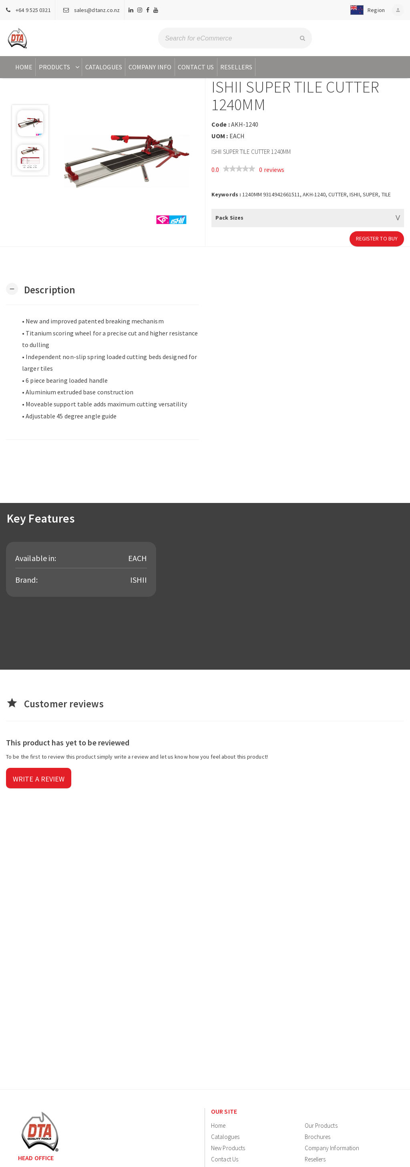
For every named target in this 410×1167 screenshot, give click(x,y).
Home (23, 67)
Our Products (321, 1125)
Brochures (318, 1137)
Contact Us (196, 67)
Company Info (150, 67)
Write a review (38, 778)
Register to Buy (377, 238)
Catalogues (103, 67)
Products (60, 67)
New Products (228, 1148)
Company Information (332, 1148)
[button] (365, 10)
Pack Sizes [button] (229, 217)
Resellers (236, 67)
